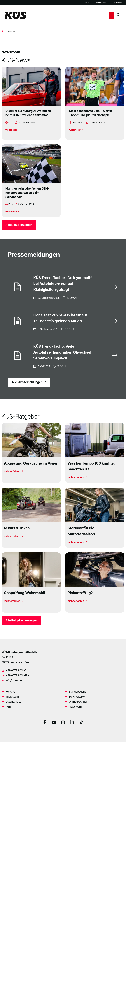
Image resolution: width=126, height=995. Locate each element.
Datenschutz (101, 2)
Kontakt (87, 2)
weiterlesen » (12, 129)
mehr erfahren (13, 470)
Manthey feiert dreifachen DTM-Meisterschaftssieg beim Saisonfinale (27, 193)
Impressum (118, 2)
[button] (111, 15)
